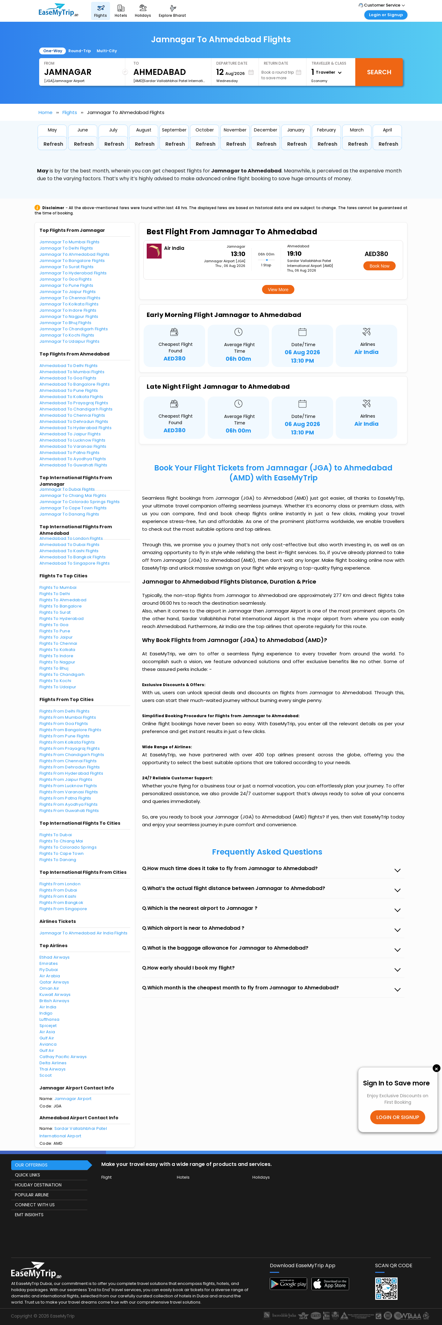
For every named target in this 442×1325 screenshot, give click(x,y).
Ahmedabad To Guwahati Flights (73, 465)
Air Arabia (49, 976)
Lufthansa (49, 1019)
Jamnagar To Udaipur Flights (69, 341)
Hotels (183, 1177)
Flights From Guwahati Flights (69, 811)
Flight (106, 1177)
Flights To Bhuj (53, 668)
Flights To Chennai (58, 643)
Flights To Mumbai (57, 587)
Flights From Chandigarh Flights (71, 755)
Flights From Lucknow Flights (68, 786)
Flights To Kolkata (57, 650)
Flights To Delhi (54, 594)
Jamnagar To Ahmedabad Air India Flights (83, 933)
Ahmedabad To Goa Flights (67, 378)
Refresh (53, 144)
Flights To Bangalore (60, 606)
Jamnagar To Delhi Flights (66, 248)
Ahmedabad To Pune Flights (68, 390)
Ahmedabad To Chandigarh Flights (76, 409)
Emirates (48, 963)
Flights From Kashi (57, 896)
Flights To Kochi (55, 681)
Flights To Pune (54, 631)
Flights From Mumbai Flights (67, 717)
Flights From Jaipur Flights (65, 779)
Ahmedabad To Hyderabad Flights (75, 428)
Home (46, 112)
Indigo (46, 1013)
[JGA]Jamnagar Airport (64, 80)
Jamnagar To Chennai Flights (69, 298)
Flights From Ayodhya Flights (68, 804)
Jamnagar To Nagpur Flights (69, 316)
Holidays (261, 1177)
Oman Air (49, 988)
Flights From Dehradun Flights (69, 767)
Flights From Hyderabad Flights (71, 773)
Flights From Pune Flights (64, 736)
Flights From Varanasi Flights (68, 792)
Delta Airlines (53, 1063)
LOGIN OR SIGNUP (397, 1117)
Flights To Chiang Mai (61, 841)
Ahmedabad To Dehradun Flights (73, 421)
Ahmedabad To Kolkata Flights (71, 397)
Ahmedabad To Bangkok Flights (72, 557)
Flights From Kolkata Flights (67, 742)
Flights (69, 112)
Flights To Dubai (55, 835)
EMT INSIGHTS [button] (29, 1215)
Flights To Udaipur (57, 687)
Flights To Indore (56, 656)
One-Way (52, 50)
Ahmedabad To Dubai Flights (69, 545)
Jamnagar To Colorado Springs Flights (79, 502)
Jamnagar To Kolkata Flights (69, 304)
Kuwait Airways (55, 994)
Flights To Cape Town (61, 853)
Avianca (48, 1044)
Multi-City (107, 50)
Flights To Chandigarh (62, 674)
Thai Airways (52, 1069)
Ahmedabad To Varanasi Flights (73, 446)
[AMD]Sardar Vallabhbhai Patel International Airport (169, 80)
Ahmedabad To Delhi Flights (68, 366)
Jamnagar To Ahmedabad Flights (74, 254)
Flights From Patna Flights (65, 798)
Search (379, 72)
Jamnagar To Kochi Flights (66, 335)
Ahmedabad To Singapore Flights (74, 563)
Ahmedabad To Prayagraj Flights (73, 403)
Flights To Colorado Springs (68, 847)
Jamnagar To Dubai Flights (67, 489)
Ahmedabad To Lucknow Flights (72, 440)
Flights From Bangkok (61, 902)
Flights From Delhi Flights (64, 711)
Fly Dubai (48, 970)
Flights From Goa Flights (63, 724)
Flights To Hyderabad (61, 618)
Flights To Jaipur (56, 637)
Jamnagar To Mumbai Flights (69, 242)
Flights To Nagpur (57, 662)
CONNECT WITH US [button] (35, 1205)
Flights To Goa (54, 625)
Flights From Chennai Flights (68, 761)
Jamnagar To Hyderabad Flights (73, 273)
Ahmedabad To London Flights (71, 538)
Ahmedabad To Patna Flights (69, 453)
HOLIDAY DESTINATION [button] (38, 1185)
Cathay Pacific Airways (63, 1057)
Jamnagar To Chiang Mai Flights (72, 495)
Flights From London (60, 884)
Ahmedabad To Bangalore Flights (74, 384)
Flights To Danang (57, 860)
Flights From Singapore (63, 909)
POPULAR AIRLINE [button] (32, 1195)
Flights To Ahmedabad (62, 600)
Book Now (379, 266)
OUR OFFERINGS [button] (31, 1165)
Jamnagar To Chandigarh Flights (73, 329)
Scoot (45, 1075)
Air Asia (47, 1032)
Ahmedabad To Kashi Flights (69, 551)
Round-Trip (79, 50)
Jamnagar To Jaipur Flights (67, 292)
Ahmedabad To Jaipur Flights (70, 434)
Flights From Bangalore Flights (70, 730)
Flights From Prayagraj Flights (69, 748)
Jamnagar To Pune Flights (66, 285)
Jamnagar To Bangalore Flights (72, 261)
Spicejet (48, 1026)
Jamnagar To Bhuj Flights (65, 323)
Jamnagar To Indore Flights (68, 310)
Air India (47, 1007)
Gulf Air (46, 1038)
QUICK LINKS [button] (27, 1175)
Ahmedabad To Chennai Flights (72, 415)
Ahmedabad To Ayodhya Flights (72, 459)
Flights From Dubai (58, 890)
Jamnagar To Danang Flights (69, 514)
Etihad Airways (54, 957)
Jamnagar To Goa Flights (65, 279)
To (136, 63)
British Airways (54, 1001)
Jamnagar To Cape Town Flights (73, 508)
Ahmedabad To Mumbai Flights (71, 372)
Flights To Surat (55, 612)
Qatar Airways (54, 982)
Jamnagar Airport (73, 1099)
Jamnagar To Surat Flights (66, 267)
